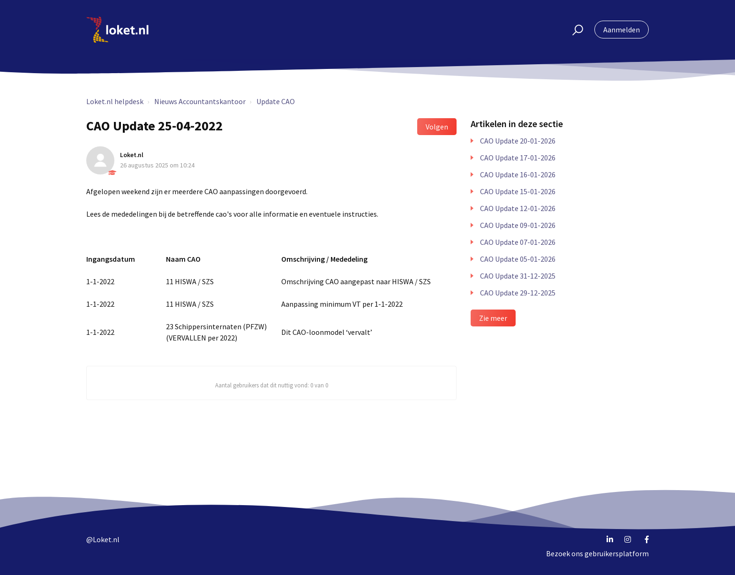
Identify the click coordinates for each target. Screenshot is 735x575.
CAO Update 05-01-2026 (517, 259)
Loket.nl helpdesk (114, 101)
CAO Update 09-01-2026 (517, 225)
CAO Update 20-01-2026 (517, 140)
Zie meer (493, 318)
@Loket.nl (103, 539)
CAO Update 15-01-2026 (517, 191)
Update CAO (275, 101)
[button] (573, 29)
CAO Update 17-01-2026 (517, 157)
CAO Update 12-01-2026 (517, 208)
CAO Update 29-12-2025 (517, 292)
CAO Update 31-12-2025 (517, 275)
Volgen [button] (437, 126)
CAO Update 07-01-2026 (517, 242)
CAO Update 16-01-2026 (517, 174)
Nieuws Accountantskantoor (200, 101)
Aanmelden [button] (621, 29)
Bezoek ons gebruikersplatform (597, 553)
